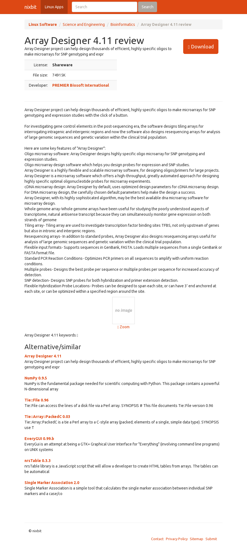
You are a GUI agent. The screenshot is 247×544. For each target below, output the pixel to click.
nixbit (30, 7)
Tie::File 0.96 (36, 400)
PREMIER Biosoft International (80, 85)
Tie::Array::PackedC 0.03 (47, 416)
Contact (157, 539)
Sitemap (196, 539)
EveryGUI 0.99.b (39, 438)
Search (147, 7)
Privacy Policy (177, 539)
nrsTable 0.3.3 (37, 460)
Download (201, 47)
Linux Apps (54, 7)
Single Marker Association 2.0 (51, 482)
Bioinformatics (123, 24)
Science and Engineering (84, 24)
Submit (211, 539)
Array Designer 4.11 (42, 356)
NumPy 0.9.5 (35, 378)
